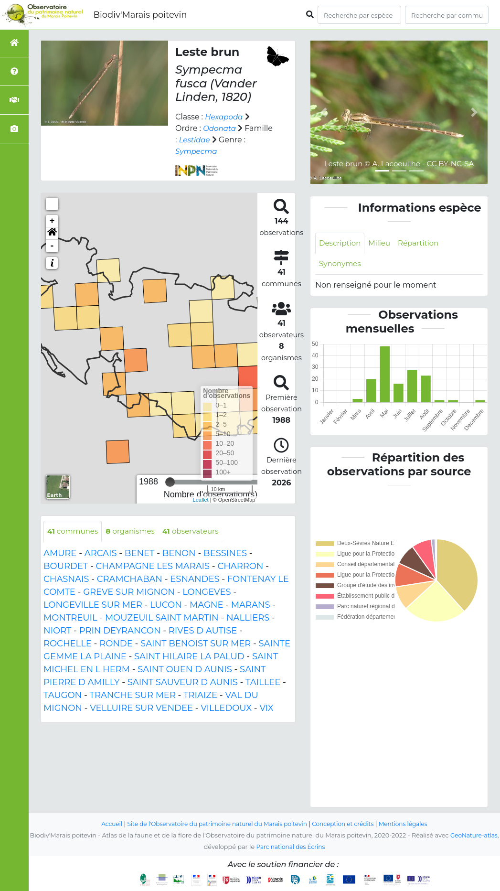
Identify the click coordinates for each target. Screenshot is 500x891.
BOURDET (65, 566)
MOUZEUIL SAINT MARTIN (162, 618)
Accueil (103, 824)
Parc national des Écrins (299, 847)
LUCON (166, 605)
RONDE (116, 644)
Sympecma (226, 151)
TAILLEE (262, 682)
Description (341, 243)
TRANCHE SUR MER (133, 695)
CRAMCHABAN (129, 579)
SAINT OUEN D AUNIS (185, 670)
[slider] (170, 482)
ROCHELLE (67, 644)
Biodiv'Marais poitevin (140, 15)
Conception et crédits (347, 824)
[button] (52, 233)
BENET (140, 553)
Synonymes (341, 264)
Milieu (382, 243)
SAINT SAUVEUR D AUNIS (183, 682)
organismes (135, 531)
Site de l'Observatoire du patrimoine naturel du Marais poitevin (214, 824)
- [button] (52, 246)
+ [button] (52, 221)
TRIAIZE (200, 695)
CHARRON (240, 566)
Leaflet (201, 500)
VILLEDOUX (226, 708)
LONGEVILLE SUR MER (92, 605)
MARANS (250, 605)
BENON (179, 553)
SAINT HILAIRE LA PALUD (189, 657)
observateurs (198, 531)
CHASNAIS (66, 579)
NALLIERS (247, 618)
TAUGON (62, 695)
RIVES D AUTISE (203, 631)
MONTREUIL (70, 618)
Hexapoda (225, 116)
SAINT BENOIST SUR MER (195, 644)
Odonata (220, 128)
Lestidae (225, 139)
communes (74, 531)
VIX (266, 708)
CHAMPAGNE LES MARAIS (153, 566)
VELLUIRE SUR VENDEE (141, 708)
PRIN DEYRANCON (120, 631)
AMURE (59, 553)
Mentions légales (411, 824)
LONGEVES (206, 592)
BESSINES (225, 553)
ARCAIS (101, 553)
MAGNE (206, 605)
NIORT (57, 631)
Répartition (423, 243)
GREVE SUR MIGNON (129, 592)
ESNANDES (194, 579)
